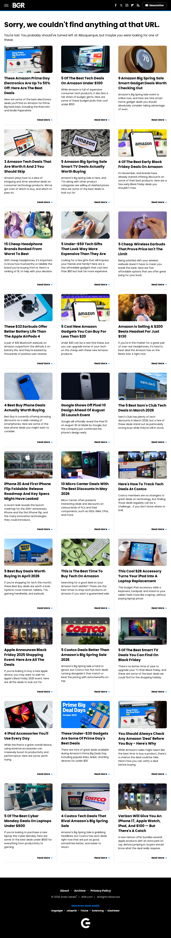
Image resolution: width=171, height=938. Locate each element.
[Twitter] (121, 5)
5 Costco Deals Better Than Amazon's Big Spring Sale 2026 (85, 655)
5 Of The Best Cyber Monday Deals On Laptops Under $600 (27, 821)
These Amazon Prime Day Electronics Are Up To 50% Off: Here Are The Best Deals (27, 85)
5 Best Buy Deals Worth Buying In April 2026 (24, 573)
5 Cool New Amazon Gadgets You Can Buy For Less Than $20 (83, 331)
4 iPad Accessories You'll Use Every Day (26, 736)
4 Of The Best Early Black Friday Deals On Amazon (140, 164)
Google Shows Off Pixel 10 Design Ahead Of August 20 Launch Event (83, 410)
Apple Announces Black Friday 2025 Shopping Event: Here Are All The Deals (25, 657)
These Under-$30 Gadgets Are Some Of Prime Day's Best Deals (84, 738)
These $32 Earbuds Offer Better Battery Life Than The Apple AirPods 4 (25, 331)
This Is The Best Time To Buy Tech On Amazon (82, 573)
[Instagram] (126, 5)
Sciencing (98, 910)
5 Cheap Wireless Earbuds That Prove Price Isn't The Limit (141, 249)
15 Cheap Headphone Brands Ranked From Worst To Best (23, 249)
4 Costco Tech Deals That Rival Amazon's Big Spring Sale (84, 821)
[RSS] (138, 5)
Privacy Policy (101, 891)
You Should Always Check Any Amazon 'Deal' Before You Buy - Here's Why (141, 738)
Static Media (68, 897)
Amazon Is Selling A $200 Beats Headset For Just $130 (140, 331)
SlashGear (113, 910)
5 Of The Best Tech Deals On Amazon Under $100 (82, 80)
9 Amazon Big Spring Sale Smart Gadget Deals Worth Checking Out (142, 83)
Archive (80, 891)
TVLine (84, 910)
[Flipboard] (132, 5)
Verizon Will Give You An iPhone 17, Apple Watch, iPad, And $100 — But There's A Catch (140, 823)
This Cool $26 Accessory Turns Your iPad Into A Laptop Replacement (140, 576)
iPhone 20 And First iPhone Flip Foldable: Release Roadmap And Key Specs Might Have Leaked (27, 491)
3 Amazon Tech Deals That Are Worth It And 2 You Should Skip (27, 166)
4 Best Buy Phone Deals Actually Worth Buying (24, 407)
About (64, 891)
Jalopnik (71, 910)
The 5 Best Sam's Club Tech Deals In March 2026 (142, 408)
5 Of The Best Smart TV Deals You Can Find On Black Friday (138, 655)
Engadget (57, 910)
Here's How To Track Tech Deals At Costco (140, 486)
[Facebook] (115, 5)
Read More (43, 119)
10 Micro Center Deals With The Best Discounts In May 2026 (85, 489)
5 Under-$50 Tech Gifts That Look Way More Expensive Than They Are (83, 249)
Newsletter (154, 5)
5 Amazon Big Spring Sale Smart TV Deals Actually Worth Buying (84, 166)
